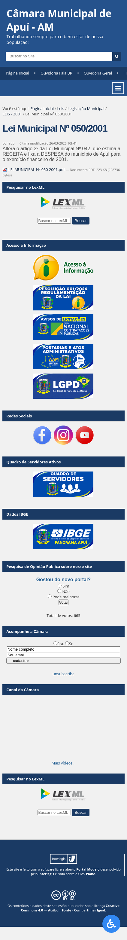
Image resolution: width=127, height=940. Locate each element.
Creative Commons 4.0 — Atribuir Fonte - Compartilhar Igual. (70, 907)
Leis (60, 108)
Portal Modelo (87, 869)
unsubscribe (63, 673)
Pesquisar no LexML (25, 187)
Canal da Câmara (22, 689)
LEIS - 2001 (12, 114)
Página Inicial (17, 73)
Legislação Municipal (86, 108)
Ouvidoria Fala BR (56, 73)
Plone (90, 873)
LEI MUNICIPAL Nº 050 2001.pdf (33, 169)
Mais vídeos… (64, 763)
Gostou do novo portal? (63, 579)
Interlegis (46, 873)
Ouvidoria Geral (98, 73)
